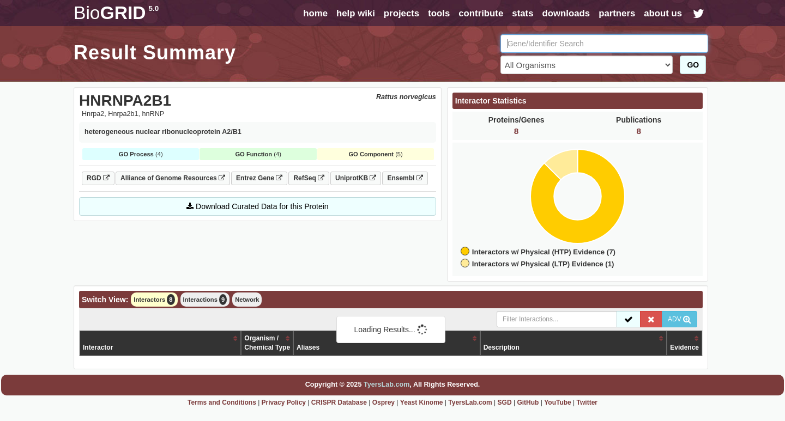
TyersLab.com (386, 384)
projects (401, 13)
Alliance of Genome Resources (172, 178)
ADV (679, 319)
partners (617, 13)
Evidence (684, 347)
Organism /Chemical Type (267, 342)
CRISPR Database (339, 402)
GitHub (528, 402)
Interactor (98, 347)
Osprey (383, 402)
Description (502, 347)
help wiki (355, 13)
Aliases (308, 347)
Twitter (587, 402)
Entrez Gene (259, 178)
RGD (98, 178)
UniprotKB (355, 178)
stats (522, 13)
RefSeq (308, 178)
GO (693, 64)
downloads (566, 13)
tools (439, 13)
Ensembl (404, 178)
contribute (480, 13)
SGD (505, 402)
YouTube (557, 402)
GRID (116, 13)
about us (663, 13)
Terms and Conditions (222, 402)
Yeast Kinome (421, 402)
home (315, 13)
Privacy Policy (284, 402)
